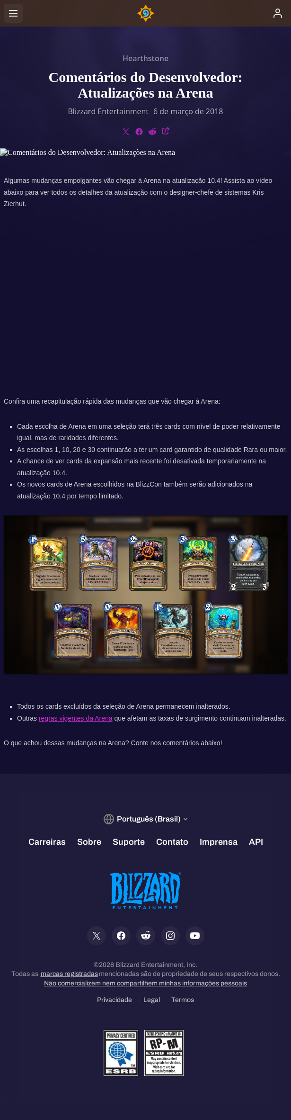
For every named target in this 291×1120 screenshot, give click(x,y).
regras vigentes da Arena (76, 718)
